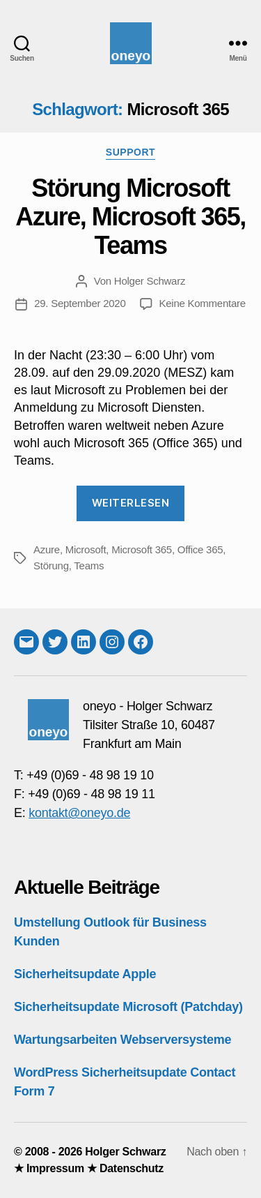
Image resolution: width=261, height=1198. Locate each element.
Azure (46, 549)
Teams (89, 565)
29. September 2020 (79, 303)
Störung (51, 565)
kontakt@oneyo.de (79, 813)
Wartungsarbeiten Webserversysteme (122, 1040)
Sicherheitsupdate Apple (85, 974)
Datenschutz (132, 1168)
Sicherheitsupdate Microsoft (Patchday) (128, 1007)
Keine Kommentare (202, 303)
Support (130, 152)
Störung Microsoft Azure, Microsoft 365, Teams (130, 217)
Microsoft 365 (141, 549)
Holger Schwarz (149, 281)
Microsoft (85, 549)
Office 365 (200, 549)
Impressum (55, 1168)
